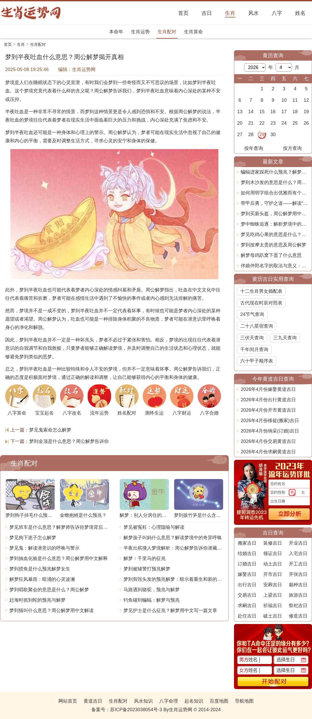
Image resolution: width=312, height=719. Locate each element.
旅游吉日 (298, 595)
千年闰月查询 (254, 349)
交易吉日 (247, 595)
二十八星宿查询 (256, 326)
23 (273, 123)
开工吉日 (298, 564)
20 (239, 123)
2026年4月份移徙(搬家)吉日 (270, 420)
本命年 (116, 31)
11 (295, 100)
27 (239, 134)
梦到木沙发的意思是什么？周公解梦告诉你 (275, 182)
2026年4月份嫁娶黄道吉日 (268, 389)
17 (284, 111)
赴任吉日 (247, 616)
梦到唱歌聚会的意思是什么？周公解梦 (49, 589)
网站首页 (67, 701)
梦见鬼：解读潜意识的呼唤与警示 (44, 548)
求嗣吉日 (247, 605)
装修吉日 (272, 543)
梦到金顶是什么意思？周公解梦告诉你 (69, 441)
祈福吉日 (272, 605)
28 (251, 134)
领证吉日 (272, 553)
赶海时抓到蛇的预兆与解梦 (37, 600)
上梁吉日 (272, 595)
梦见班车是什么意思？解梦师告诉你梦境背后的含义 (59, 527)
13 (239, 111)
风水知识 (143, 701)
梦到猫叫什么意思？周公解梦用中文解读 (51, 610)
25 (295, 123)
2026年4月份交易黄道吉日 (268, 441)
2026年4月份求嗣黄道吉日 (268, 451)
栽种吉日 (298, 584)
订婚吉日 (247, 564)
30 (273, 134)
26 (306, 123)
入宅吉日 (298, 553)
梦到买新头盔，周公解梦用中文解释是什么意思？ (275, 213)
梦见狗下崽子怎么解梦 (32, 537)
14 (251, 111)
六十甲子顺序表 (256, 361)
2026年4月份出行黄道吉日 (268, 399)
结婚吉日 (247, 553)
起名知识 (194, 701)
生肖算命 (193, 31)
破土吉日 (272, 616)
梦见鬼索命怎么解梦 (50, 429)
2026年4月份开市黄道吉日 (268, 410)
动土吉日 (272, 564)
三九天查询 (285, 337)
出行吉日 (247, 584)
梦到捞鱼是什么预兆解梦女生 (39, 568)
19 (306, 111)
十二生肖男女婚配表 (261, 291)
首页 (8, 44)
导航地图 (244, 701)
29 (261, 134)
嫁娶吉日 (247, 574)
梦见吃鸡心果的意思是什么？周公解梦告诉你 (275, 234)
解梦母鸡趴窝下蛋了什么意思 (271, 255)
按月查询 (292, 148)
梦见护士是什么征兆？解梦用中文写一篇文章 (170, 610)
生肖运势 (140, 31)
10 (284, 100)
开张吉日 (298, 574)
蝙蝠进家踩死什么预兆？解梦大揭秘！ (275, 172)
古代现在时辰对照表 (261, 303)
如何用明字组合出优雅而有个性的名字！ (275, 192)
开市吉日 (272, 574)
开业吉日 (298, 543)
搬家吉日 (247, 543)
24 (284, 123)
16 (273, 111)
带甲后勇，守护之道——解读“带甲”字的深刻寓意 (275, 203)
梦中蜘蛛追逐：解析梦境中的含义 (275, 224)
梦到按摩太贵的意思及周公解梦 (273, 244)
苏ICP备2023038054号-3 (136, 709)
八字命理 (168, 701)
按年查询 (253, 148)
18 (295, 111)
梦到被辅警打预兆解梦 (147, 568)
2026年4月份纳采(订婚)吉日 (270, 431)
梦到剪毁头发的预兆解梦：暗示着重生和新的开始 (173, 579)
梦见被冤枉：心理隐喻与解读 (154, 527)
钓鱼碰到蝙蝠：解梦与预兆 (152, 600)
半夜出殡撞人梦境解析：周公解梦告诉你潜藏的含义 (173, 548)
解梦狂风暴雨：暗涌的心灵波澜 (42, 579)
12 (306, 100)
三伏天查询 (252, 337)
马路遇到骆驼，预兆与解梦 (152, 589)
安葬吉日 (272, 584)
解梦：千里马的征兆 (145, 558)
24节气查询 (252, 314)
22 (261, 123)
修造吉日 (298, 616)
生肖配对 (167, 31)
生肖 (21, 44)
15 (261, 111)
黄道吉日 (92, 701)
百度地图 (219, 701)
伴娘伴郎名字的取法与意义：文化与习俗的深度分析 (275, 265)
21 (251, 123)
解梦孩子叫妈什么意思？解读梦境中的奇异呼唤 (173, 537)
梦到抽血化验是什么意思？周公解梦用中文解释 (58, 558)
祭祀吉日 (298, 605)
